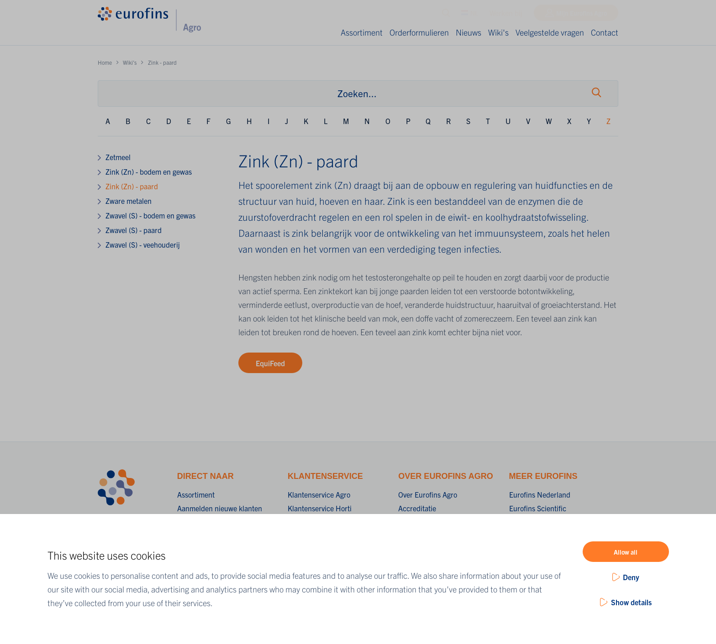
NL (469, 15)
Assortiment (362, 32)
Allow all (625, 552)
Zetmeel (118, 156)
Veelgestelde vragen (550, 32)
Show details (631, 602)
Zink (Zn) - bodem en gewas (148, 171)
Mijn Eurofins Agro (581, 15)
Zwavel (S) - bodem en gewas (150, 215)
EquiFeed (270, 363)
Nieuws (468, 32)
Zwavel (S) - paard (133, 229)
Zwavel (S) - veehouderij (142, 244)
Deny (631, 577)
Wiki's (498, 32)
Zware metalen (128, 200)
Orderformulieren (419, 32)
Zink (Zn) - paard (131, 186)
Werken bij (506, 15)
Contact (604, 32)
